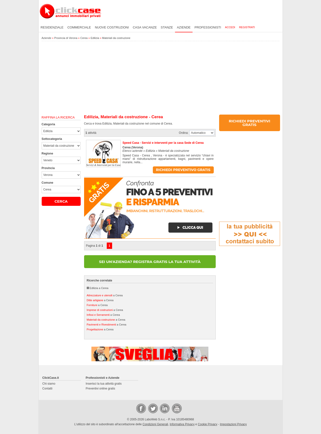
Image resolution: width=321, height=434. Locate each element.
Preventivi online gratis (100, 388)
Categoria (48, 124)
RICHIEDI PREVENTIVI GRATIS (249, 123)
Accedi (230, 27)
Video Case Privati (176, 408)
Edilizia (95, 37)
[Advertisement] (161, 78)
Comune (47, 182)
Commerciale (79, 27)
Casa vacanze (145, 27)
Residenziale (52, 27)
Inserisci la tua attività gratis (104, 383)
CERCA (61, 201)
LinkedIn (164, 408)
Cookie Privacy (207, 424)
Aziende (184, 27)
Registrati (247, 27)
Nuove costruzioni (112, 27)
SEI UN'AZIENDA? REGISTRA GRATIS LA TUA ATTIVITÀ (149, 261)
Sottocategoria (52, 139)
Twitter (152, 408)
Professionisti (208, 27)
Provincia (48, 168)
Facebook (140, 408)
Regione (47, 153)
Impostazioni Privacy (233, 424)
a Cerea (105, 295)
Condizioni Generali (155, 424)
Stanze (167, 27)
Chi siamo (48, 383)
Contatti (47, 388)
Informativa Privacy (182, 424)
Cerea (84, 37)
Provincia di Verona (66, 37)
